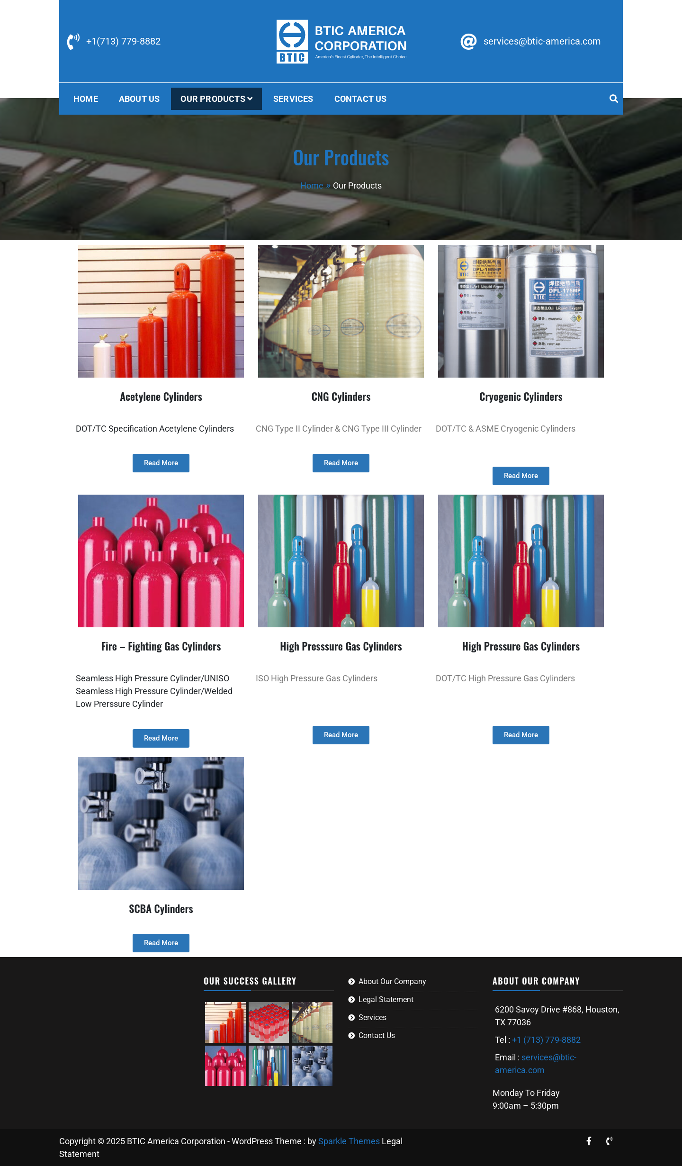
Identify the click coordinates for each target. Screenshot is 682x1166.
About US (139, 99)
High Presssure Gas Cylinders (341, 645)
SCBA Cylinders (161, 908)
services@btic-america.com (542, 41)
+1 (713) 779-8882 (546, 1040)
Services (293, 99)
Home (85, 99)
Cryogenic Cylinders (520, 396)
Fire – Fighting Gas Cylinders (161, 645)
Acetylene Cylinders (161, 396)
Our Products (212, 99)
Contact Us (360, 99)
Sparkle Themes (349, 1141)
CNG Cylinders (341, 396)
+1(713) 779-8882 (123, 41)
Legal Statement (386, 999)
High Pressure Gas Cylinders (521, 645)
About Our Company (392, 981)
